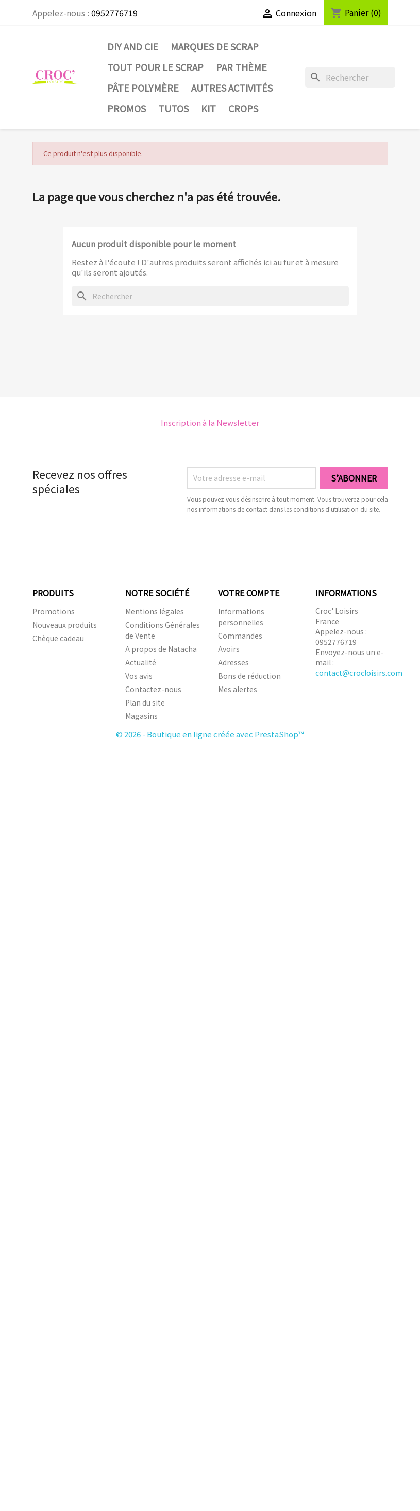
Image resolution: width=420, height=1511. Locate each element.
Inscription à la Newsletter (210, 422)
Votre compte (248, 593)
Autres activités (232, 87)
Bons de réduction (249, 676)
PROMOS (126, 108)
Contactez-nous (153, 689)
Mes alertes (237, 689)
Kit (208, 108)
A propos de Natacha (161, 649)
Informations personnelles (241, 616)
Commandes (240, 635)
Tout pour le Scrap (155, 67)
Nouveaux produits (64, 625)
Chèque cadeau (58, 638)
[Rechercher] (350, 77)
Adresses (233, 662)
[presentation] (273, 543)
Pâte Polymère (143, 87)
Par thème (241, 67)
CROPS (243, 108)
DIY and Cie (132, 46)
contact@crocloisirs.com (358, 672)
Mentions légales (154, 611)
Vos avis (139, 676)
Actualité (140, 662)
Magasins (141, 716)
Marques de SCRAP (215, 46)
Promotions (53, 611)
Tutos (173, 108)
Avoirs (229, 649)
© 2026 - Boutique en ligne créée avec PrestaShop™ (210, 734)
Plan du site (145, 702)
